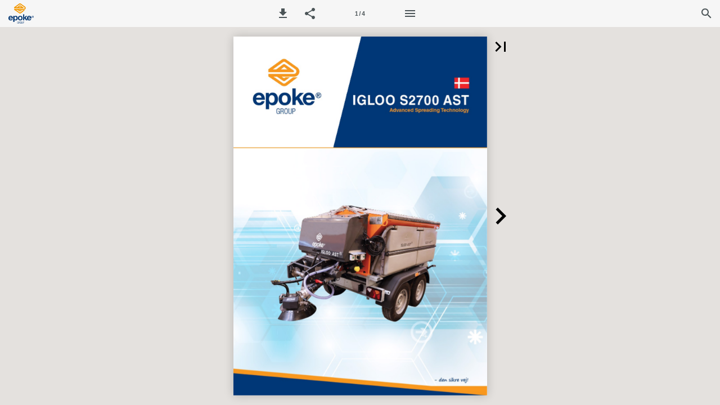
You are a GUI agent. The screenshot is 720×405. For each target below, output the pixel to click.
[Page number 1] (360, 13)
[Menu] (410, 13)
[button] (282, 13)
